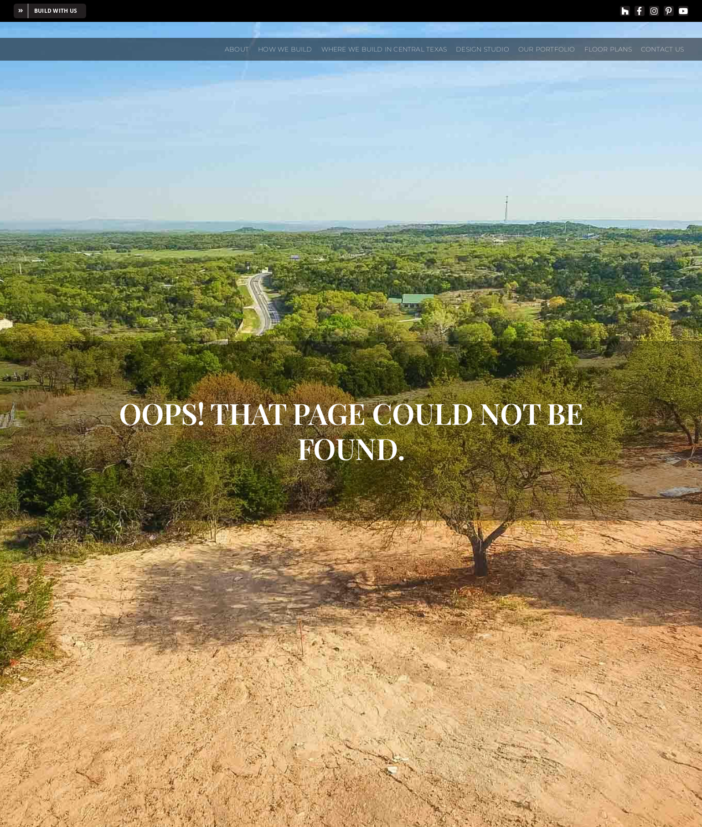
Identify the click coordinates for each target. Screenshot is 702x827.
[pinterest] (669, 11)
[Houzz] (625, 11)
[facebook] (640, 11)
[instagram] (654, 11)
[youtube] (683, 11)
